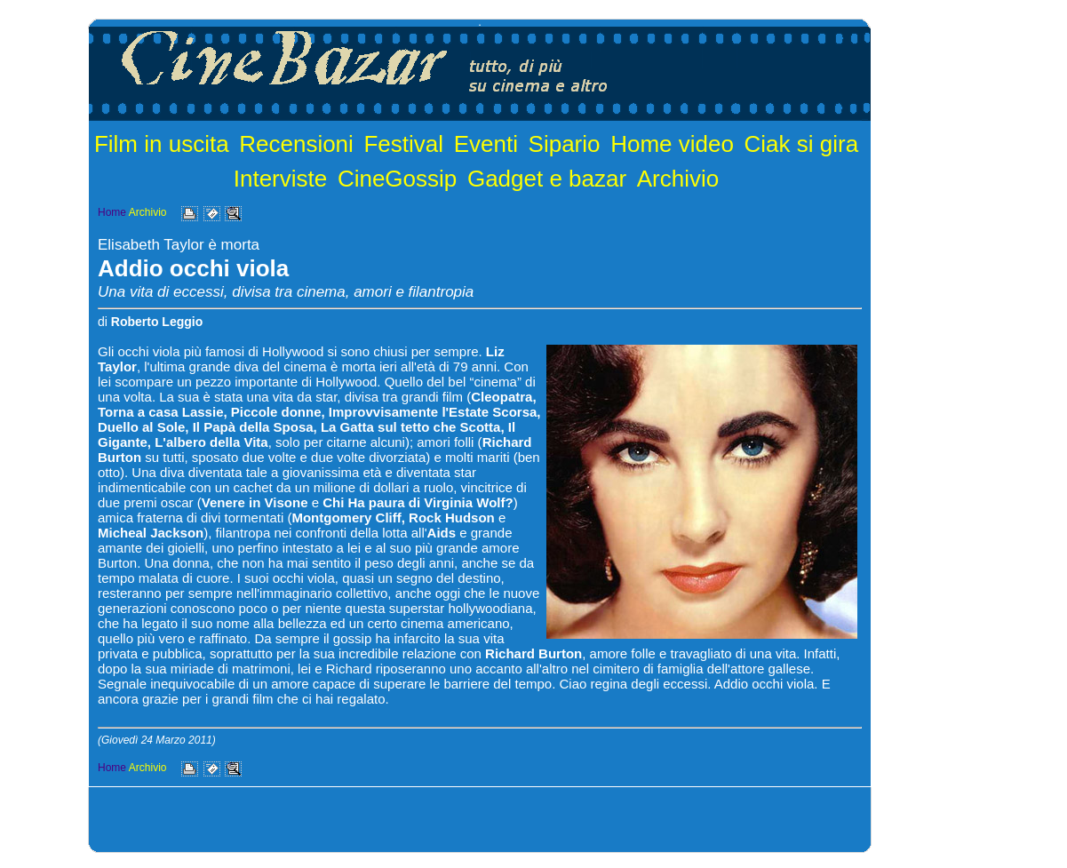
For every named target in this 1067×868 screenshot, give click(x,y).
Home (112, 212)
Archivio (678, 178)
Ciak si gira (802, 144)
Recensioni (296, 144)
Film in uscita (161, 144)
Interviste (281, 178)
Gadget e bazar (546, 178)
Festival (403, 144)
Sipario (565, 144)
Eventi (486, 144)
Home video (672, 144)
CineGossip (397, 178)
